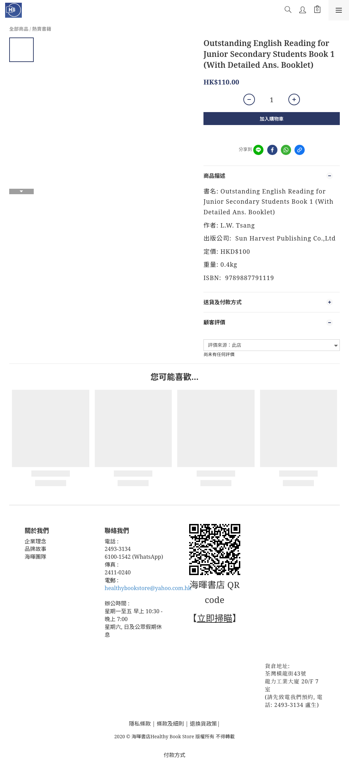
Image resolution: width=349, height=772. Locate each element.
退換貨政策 (203, 723)
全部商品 (18, 29)
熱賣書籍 (41, 29)
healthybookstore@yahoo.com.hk (148, 588)
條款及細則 (170, 723)
